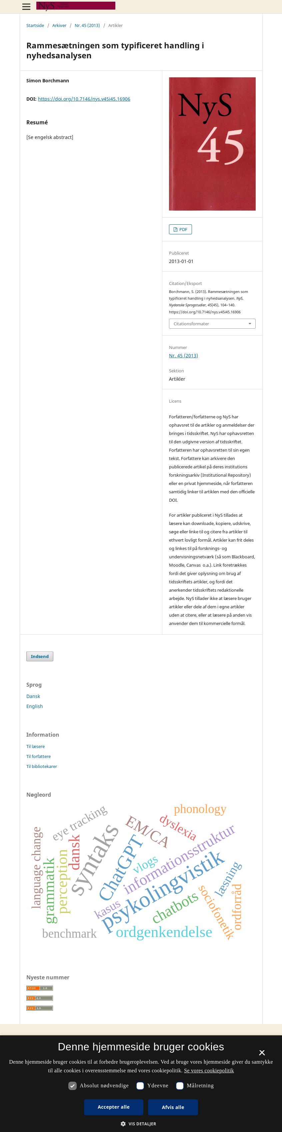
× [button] (262, 1055)
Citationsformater (191, 324)
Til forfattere (38, 756)
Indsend (40, 656)
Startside (35, 25)
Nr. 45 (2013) (87, 25)
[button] (141, 1123)
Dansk (33, 696)
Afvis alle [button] (173, 1107)
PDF (182, 229)
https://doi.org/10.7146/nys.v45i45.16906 (84, 99)
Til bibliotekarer (41, 766)
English (34, 706)
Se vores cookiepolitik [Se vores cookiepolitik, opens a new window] (209, 1070)
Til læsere (35, 746)
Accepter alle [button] (114, 1107)
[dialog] (141, 1083)
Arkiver (59, 25)
